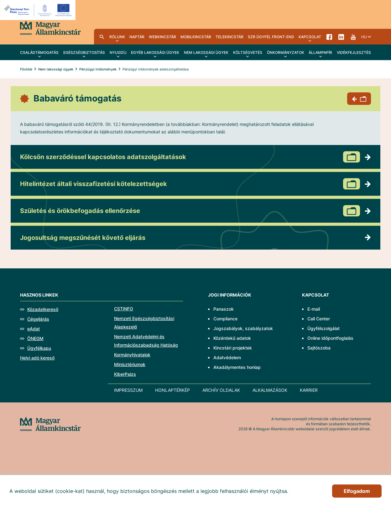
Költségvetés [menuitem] (247, 52)
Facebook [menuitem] (329, 36)
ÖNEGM (35, 338)
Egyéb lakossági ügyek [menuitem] (155, 52)
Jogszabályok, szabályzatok (243, 328)
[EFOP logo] (38, 10)
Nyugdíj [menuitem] (118, 52)
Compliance (225, 318)
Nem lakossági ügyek (55, 69)
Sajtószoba (319, 347)
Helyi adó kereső (37, 357)
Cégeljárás (38, 319)
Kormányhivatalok (132, 354)
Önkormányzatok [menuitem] (285, 52)
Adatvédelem (227, 357)
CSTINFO (123, 308)
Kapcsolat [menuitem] (310, 36)
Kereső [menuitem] (101, 36)
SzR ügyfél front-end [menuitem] (271, 36)
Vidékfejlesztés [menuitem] (354, 52)
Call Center (318, 318)
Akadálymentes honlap (237, 367)
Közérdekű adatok (232, 338)
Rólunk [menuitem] (117, 36)
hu (364, 36)
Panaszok (223, 309)
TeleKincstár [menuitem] (229, 36)
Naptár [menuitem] (136, 36)
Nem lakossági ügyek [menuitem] (206, 52)
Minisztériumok (129, 364)
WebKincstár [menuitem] (162, 36)
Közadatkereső (42, 309)
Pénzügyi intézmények (98, 69)
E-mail (313, 309)
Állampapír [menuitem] (320, 52)
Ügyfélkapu (39, 348)
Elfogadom (357, 491)
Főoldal (26, 69)
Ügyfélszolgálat (323, 328)
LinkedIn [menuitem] (341, 36)
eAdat (33, 328)
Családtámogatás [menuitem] (39, 52)
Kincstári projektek (232, 347)
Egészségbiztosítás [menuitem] (84, 52)
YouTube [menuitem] (353, 36)
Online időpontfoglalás (330, 338)
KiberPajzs (125, 374)
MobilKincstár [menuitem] (195, 36)
